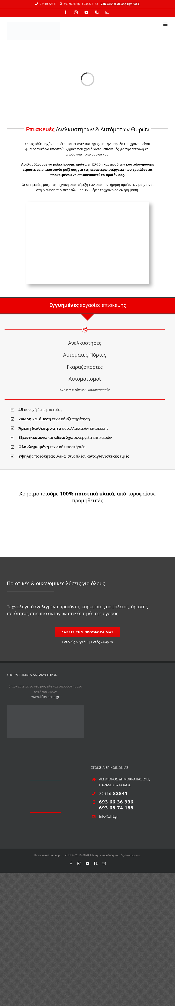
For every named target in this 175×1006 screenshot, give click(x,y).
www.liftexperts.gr (45, 697)
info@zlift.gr (108, 816)
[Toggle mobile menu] (165, 24)
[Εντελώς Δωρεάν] (87, 632)
